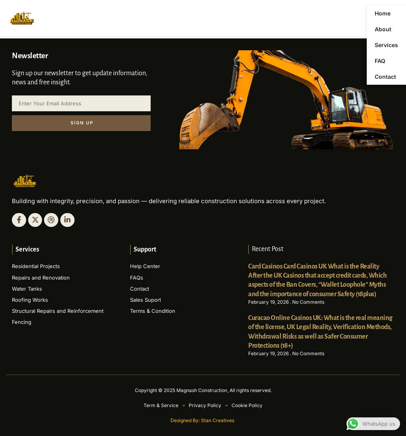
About (383, 29)
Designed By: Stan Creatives (203, 420)
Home (383, 13)
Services (386, 45)
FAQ (380, 60)
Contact (385, 76)
